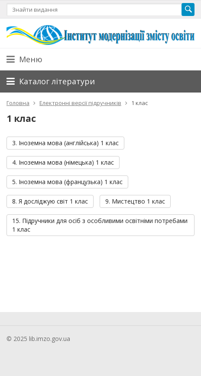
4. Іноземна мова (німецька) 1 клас (63, 162)
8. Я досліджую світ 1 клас (50, 201)
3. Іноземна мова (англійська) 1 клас (65, 143)
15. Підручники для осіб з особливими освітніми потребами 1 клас (100, 225)
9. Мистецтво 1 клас (135, 201)
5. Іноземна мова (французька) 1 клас (67, 182)
